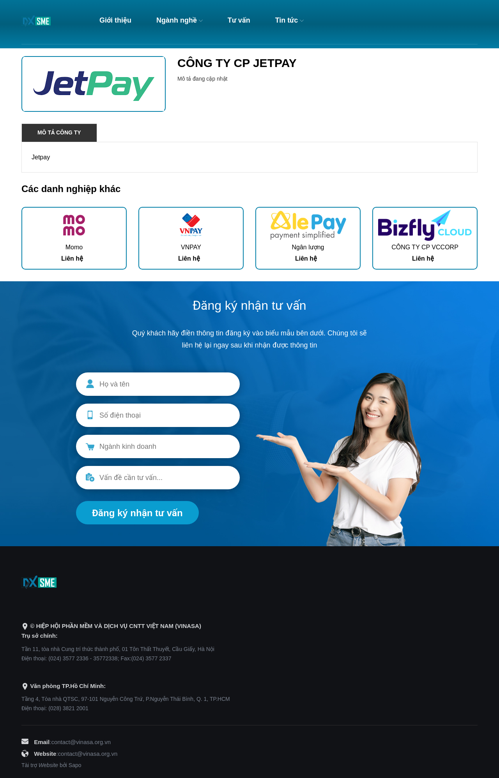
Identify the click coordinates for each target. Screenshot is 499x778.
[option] (74, 238)
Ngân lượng (308, 247)
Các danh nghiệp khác (70, 188)
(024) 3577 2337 (151, 658)
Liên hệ (72, 258)
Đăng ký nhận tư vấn (137, 513)
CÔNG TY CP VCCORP (424, 247)
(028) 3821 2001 (68, 708)
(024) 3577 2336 (68, 658)
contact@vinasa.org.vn (81, 742)
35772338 (105, 658)
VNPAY (191, 247)
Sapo (75, 765)
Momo (74, 247)
